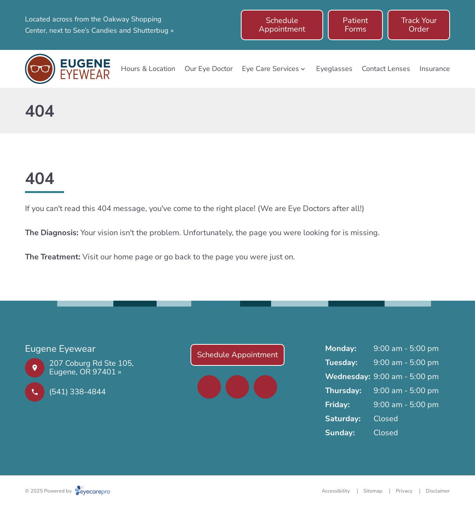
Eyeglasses (334, 68)
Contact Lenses (386, 68)
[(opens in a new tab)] (209, 387)
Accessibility (336, 491)
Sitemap (372, 491)
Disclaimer (438, 491)
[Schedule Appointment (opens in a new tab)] (282, 25)
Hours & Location (148, 68)
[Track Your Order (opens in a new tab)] (419, 25)
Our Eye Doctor (209, 68)
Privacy (404, 491)
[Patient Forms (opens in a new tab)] (355, 25)
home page (133, 257)
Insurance (435, 68)
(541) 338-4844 (77, 391)
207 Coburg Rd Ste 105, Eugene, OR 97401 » (91, 367)
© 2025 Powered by (67, 491)
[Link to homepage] (67, 69)
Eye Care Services (270, 68)
